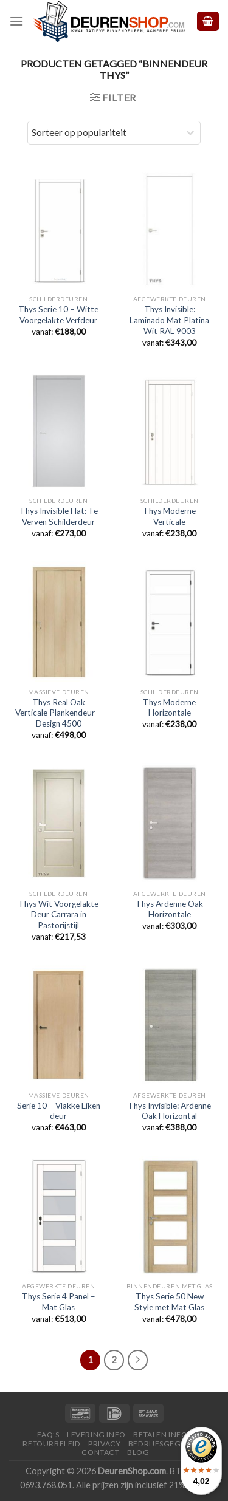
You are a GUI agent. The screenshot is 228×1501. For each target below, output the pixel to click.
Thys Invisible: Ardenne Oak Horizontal (169, 1111)
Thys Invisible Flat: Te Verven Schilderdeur (58, 516)
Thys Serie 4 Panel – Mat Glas (58, 1301)
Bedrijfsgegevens (167, 1443)
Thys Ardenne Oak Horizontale (169, 909)
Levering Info (96, 1434)
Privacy (104, 1443)
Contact (100, 1452)
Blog (138, 1452)
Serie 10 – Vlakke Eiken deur (58, 1111)
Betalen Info (160, 1434)
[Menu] (16, 21)
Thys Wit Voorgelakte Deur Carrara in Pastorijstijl (58, 914)
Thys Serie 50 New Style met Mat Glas (169, 1301)
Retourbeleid (51, 1443)
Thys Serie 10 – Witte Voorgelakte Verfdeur (58, 314)
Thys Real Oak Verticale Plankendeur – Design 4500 (58, 712)
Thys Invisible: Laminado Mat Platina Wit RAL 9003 (169, 319)
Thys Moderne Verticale (169, 516)
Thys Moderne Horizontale (169, 707)
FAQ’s (48, 1434)
